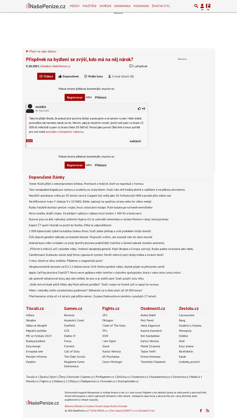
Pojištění (89, 6)
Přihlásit (100, 97)
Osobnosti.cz (153, 308)
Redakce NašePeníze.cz (55, 66)
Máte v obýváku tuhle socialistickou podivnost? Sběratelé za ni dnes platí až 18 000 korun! (85, 290)
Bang (182, 320)
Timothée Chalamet (153, 362)
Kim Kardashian (150, 336)
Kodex (114, 406)
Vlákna (46, 76)
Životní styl (161, 6)
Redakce (79, 406)
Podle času (93, 76)
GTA (66, 330)
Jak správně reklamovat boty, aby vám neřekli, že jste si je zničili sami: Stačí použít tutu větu (86, 278)
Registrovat (75, 97)
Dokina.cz (59, 381)
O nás (152, 410)
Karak (182, 356)
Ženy (62, 377)
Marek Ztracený (150, 346)
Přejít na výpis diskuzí (41, 51)
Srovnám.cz (108, 381)
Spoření (105, 6)
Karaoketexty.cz (160, 377)
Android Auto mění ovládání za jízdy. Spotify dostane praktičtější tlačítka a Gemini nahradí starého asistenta (96, 243)
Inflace (30, 315)
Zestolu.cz (189, 308)
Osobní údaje (102, 406)
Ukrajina (31, 320)
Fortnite (69, 346)
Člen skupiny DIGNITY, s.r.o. (123, 410)
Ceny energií (33, 346)
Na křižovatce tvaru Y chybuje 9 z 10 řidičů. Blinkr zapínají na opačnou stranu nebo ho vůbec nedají (90, 201)
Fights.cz (110, 308)
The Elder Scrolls (74, 356)
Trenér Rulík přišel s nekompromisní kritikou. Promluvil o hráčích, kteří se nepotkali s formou (86, 183)
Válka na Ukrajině (36, 325)
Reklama (69, 406)
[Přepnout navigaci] (202, 5)
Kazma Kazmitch (151, 330)
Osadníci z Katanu (190, 325)
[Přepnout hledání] (196, 5)
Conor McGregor (112, 362)
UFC (105, 315)
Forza (67, 341)
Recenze (69, 315)
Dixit (182, 341)
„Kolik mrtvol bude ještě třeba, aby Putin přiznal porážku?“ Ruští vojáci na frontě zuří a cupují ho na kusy (94, 284)
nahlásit (135, 141)
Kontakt (123, 406)
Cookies (90, 406)
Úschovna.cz (180, 377)
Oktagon (107, 320)
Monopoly (185, 330)
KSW (105, 336)
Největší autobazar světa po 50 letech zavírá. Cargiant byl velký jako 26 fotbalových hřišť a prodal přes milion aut (100, 195)
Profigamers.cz (105, 377)
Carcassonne (186, 315)
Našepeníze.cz (90, 381)
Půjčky (75, 6)
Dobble (183, 336)
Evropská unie (34, 351)
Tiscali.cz (35, 308)
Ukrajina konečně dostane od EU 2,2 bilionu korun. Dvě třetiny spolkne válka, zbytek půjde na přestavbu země (96, 266)
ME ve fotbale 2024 (38, 336)
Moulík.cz (32, 381)
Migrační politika (36, 330)
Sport (53, 377)
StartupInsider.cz (128, 381)
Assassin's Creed (74, 320)
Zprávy (43, 377)
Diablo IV (70, 336)
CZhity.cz (73, 381)
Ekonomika (122, 6)
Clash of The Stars (114, 325)
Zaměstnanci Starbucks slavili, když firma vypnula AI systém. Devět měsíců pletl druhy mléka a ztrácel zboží (96, 255)
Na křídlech (186, 351)
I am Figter (109, 341)
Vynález (31, 362)
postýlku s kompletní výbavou (65, 131)
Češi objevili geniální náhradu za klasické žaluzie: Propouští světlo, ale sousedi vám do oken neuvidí (90, 237)
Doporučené (69, 76)
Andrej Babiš (148, 315)
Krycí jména (186, 346)
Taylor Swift (148, 351)
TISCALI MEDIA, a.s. (98, 410)
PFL (105, 330)
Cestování (73, 377)
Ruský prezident (35, 341)
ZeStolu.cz (123, 377)
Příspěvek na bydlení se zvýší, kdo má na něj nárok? (79, 59)
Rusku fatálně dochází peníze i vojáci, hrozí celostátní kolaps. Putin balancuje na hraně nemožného (91, 207)
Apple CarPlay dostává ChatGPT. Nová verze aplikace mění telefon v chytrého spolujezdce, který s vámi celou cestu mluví (105, 272)
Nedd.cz (195, 377)
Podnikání (141, 6)
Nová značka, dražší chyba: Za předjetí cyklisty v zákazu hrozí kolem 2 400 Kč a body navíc (85, 213)
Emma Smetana (150, 356)
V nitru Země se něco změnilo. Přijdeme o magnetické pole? (66, 260)
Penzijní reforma (36, 356)
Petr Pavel (147, 320)
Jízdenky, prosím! (189, 362)
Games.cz (73, 308)
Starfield (69, 325)
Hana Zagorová (150, 325)
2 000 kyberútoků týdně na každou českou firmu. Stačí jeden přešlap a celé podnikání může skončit (90, 231)
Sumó (105, 346)
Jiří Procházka (110, 356)
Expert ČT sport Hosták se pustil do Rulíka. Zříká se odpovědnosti (70, 225)
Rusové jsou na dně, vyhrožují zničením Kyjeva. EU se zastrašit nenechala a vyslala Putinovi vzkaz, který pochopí (98, 219)
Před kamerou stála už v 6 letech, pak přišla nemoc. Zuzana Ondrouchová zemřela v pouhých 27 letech (92, 296)
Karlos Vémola (111, 351)
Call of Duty (72, 351)
